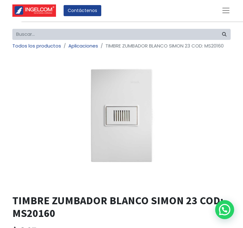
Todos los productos (36, 45)
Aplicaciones (83, 45)
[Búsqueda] (224, 34)
